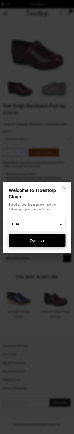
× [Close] (64, 188)
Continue (37, 240)
